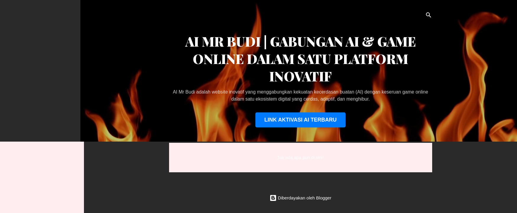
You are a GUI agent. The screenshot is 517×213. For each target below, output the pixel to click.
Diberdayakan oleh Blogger (300, 197)
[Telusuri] (428, 16)
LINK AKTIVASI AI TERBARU (300, 120)
